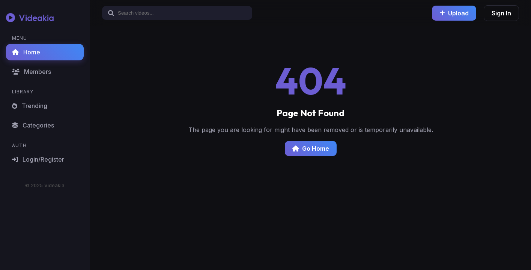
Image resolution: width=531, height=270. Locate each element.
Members (31, 71)
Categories (33, 125)
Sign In (501, 13)
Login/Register (38, 159)
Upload (454, 13)
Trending (29, 106)
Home (26, 52)
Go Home (310, 148)
